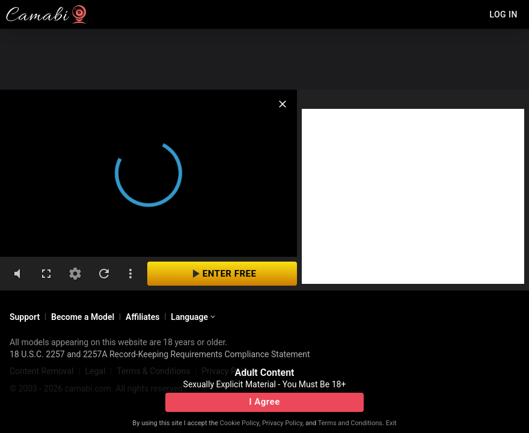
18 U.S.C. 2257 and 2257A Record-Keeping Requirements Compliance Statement (160, 354)
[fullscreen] (46, 274)
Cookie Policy (239, 423)
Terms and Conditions (350, 423)
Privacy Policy (282, 423)
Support (25, 317)
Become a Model (82, 317)
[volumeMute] (17, 274)
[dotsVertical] (130, 273)
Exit (391, 423)
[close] (282, 104)
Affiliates (142, 317)
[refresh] (104, 274)
